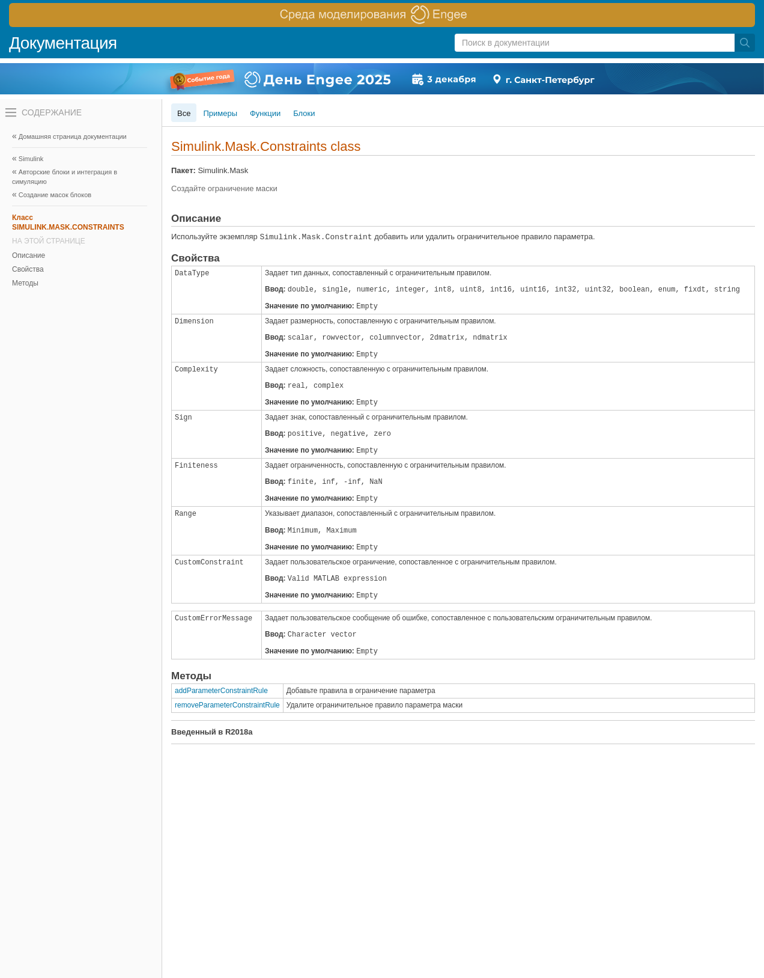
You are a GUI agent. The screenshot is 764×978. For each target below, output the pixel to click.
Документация (63, 43)
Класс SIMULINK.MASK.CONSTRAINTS (68, 222)
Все (183, 113)
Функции (265, 113)
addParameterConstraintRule (221, 690)
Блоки (304, 113)
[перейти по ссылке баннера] (382, 15)
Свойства (28, 269)
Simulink (31, 158)
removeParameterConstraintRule (227, 705)
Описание (28, 255)
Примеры (220, 113)
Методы (25, 283)
